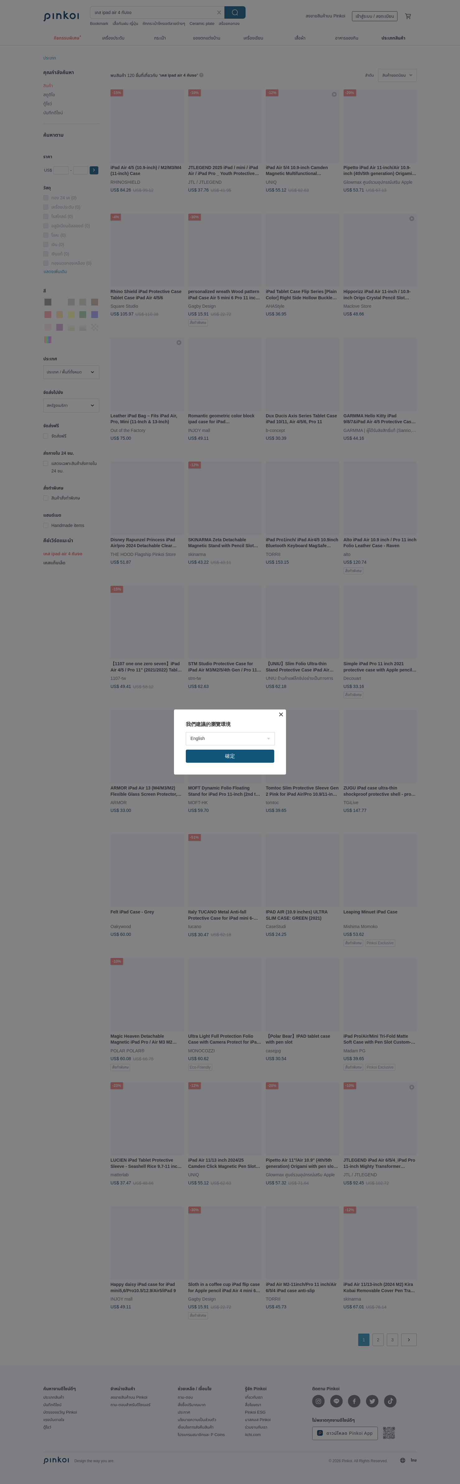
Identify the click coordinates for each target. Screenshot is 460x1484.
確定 (230, 756)
